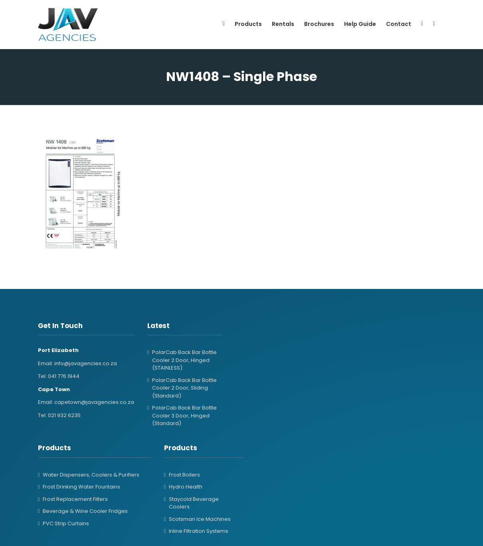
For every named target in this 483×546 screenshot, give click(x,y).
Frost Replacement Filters (75, 499)
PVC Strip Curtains (66, 523)
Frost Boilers (184, 475)
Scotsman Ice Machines (200, 519)
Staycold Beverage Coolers (194, 503)
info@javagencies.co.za (85, 363)
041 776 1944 (63, 376)
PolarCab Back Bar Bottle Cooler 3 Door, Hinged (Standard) (184, 415)
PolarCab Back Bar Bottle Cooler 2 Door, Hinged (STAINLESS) (184, 360)
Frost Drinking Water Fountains (81, 487)
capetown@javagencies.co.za (94, 402)
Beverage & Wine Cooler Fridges (85, 511)
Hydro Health (185, 487)
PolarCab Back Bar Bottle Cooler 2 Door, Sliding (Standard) (184, 388)
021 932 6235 (64, 415)
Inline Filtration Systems (198, 531)
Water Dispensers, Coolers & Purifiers (91, 475)
